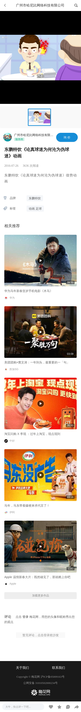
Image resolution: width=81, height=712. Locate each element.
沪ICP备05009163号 (53, 676)
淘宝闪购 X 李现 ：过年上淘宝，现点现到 (32, 434)
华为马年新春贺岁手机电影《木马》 (28, 291)
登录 (25, 616)
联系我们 (58, 667)
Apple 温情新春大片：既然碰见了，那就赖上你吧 (37, 577)
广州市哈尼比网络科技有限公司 (35, 135)
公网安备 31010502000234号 (40, 683)
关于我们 (22, 667)
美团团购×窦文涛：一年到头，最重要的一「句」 (37, 362)
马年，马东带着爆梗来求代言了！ (27, 505)
